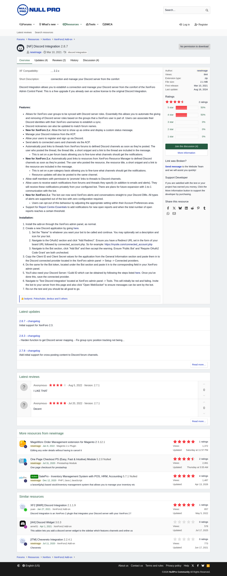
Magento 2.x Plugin (66, 446)
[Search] (186, 10)
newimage (35, 52)
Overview (24, 60)
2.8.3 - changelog (29, 335)
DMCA (109, 24)
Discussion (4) (91, 60)
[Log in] (184, 24)
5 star (171, 107)
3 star (171, 122)
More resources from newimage (41, 433)
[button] (34, 24)
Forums (27, 24)
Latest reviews (24, 32)
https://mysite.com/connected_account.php (128, 244)
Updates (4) (41, 60)
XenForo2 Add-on (61, 509)
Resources (72, 24)
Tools (92, 24)
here (76, 228)
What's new (48, 24)
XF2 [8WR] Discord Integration (48, 505)
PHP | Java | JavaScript (70, 480)
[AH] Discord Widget (42, 522)
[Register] (201, 24)
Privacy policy (173, 565)
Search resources (44, 32)
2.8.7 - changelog (29, 321)
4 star (171, 114)
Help (186, 565)
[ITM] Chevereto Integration (46, 539)
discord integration (77, 52)
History (74, 60)
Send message (173, 166)
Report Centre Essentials (53, 207)
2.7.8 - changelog (29, 350)
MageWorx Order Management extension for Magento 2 (63, 442)
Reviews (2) (59, 60)
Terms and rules (154, 565)
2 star (171, 129)
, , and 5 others (45, 298)
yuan (32, 509)
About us (123, 565)
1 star (171, 136)
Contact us (137, 565)
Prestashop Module (67, 463)
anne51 (34, 526)
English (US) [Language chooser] (31, 565)
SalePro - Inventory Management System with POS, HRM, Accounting (80, 476)
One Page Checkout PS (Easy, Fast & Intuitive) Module (63, 459)
